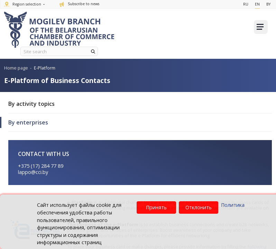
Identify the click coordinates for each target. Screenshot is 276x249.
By (268, 4)
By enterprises (28, 122)
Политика (233, 205)
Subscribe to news (79, 3)
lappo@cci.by (33, 172)
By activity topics (31, 104)
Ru (245, 4)
